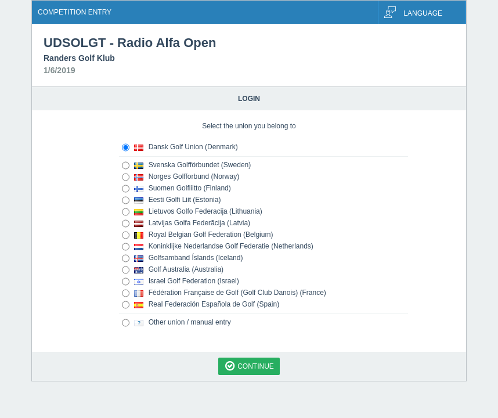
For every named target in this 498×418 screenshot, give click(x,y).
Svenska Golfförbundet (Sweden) (186, 165)
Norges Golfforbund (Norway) (180, 177)
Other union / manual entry (176, 323)
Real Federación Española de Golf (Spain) (200, 305)
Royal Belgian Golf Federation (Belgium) (197, 235)
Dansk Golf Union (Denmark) (180, 147)
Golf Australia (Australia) (172, 270)
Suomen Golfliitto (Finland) (176, 188)
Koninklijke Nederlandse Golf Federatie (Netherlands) (217, 247)
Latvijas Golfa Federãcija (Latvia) (186, 223)
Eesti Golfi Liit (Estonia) (171, 200)
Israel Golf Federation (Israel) (180, 281)
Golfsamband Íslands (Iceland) (182, 258)
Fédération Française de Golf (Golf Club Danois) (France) (224, 293)
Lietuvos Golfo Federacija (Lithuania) (192, 212)
